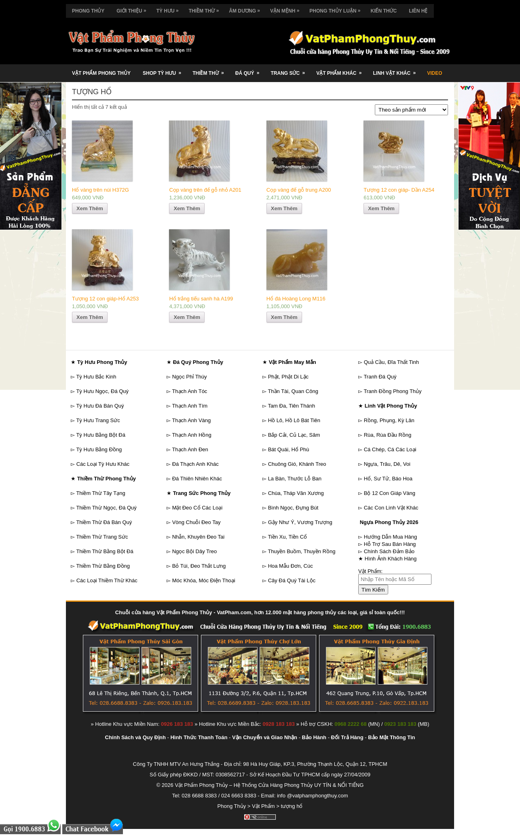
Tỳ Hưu (169, 9)
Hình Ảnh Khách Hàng (391, 559)
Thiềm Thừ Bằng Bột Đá (104, 551)
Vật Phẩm (263, 806)
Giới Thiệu (133, 9)
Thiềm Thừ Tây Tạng (100, 493)
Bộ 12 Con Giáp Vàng (389, 493)
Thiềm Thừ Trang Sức (102, 537)
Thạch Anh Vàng (191, 420)
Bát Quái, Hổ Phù (288, 449)
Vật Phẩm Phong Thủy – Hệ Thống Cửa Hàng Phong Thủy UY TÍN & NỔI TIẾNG (269, 785)
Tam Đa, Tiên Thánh (291, 406)
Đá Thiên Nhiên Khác (197, 479)
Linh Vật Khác (397, 70)
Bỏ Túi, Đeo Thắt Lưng (199, 566)
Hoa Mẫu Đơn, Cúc (290, 566)
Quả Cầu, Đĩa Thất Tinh (391, 362)
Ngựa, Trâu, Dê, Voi (387, 464)
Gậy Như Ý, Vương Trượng (300, 522)
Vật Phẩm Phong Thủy (101, 73)
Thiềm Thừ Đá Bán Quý (104, 522)
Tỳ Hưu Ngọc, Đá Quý (102, 391)
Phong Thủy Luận (336, 9)
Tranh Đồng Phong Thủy (392, 391)
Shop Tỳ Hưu (164, 70)
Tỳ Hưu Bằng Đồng (99, 449)
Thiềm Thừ (206, 9)
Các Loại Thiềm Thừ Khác (106, 580)
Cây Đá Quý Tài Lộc (292, 580)
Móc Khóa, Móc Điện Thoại (203, 580)
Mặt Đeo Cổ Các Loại (197, 508)
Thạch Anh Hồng (191, 435)
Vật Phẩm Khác (341, 70)
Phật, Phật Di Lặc (288, 377)
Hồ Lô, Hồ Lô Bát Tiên (294, 420)
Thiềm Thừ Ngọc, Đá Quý (106, 508)
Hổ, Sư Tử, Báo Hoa (388, 479)
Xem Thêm (89, 208)
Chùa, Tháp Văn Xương (296, 493)
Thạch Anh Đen (190, 449)
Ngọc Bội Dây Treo (194, 551)
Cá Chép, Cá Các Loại (390, 449)
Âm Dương (246, 9)
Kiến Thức (383, 11)
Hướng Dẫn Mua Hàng (390, 537)
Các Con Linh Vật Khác (391, 508)
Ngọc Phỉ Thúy (189, 377)
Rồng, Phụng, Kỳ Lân (389, 420)
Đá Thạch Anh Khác (195, 464)
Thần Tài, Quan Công (293, 391)
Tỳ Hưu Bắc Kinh (96, 377)
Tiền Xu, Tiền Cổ (287, 537)
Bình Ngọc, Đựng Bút (293, 508)
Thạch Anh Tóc (189, 391)
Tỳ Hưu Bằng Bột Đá (100, 435)
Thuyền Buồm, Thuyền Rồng (301, 551)
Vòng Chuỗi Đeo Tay (196, 522)
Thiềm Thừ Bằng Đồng (103, 566)
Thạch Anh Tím (189, 406)
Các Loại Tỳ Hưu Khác (102, 464)
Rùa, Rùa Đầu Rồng (388, 435)
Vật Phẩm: (370, 571)
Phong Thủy (88, 11)
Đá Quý (250, 70)
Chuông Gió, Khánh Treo (297, 464)
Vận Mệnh (286, 9)
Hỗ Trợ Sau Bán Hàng (390, 544)
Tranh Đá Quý (380, 377)
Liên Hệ (418, 11)
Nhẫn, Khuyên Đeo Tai (198, 537)
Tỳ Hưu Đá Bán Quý (100, 406)
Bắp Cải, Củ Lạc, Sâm (294, 435)
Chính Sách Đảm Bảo (389, 551)
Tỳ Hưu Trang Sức (98, 420)
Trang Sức (290, 70)
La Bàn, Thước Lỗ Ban (294, 479)
